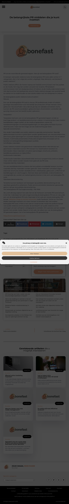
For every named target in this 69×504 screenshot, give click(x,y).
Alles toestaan (34, 253)
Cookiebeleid (33, 262)
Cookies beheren (34, 258)
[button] (66, 243)
